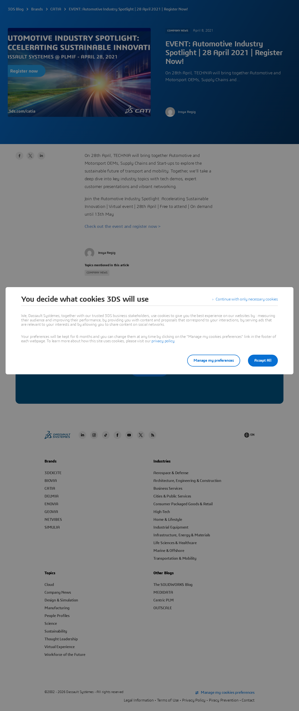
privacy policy (162, 341)
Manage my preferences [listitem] (213, 360)
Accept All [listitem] (263, 360)
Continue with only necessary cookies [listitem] (247, 299)
